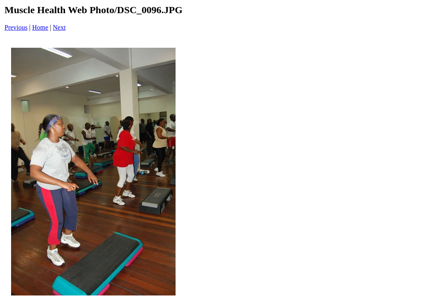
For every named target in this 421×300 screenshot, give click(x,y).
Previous (16, 27)
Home (40, 27)
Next (59, 27)
